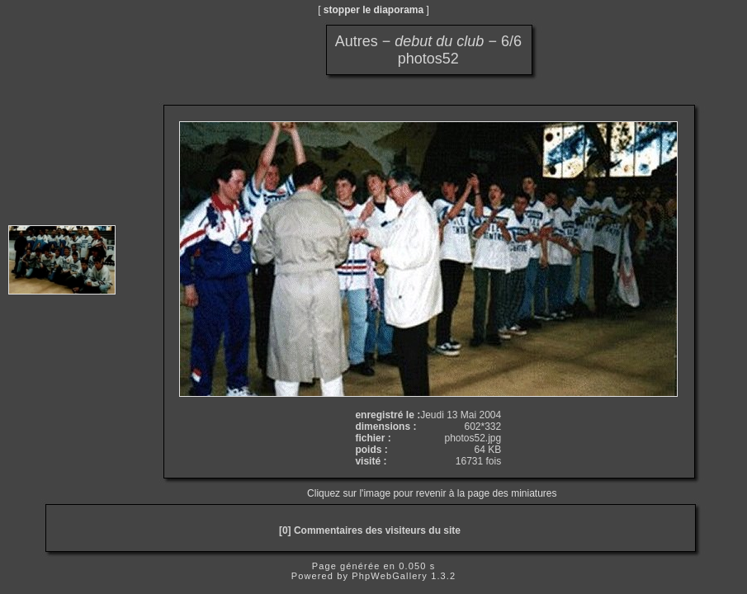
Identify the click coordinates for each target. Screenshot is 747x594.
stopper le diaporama (373, 10)
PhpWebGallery (390, 576)
